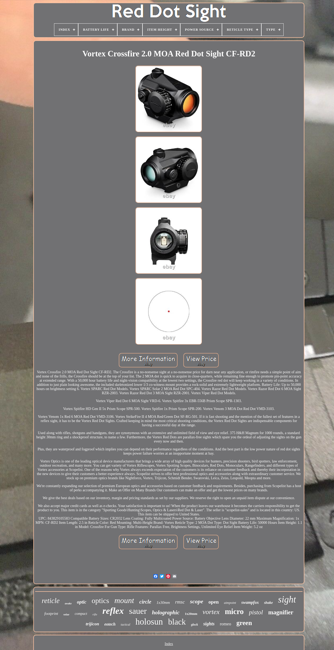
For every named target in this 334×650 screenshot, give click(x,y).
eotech (110, 624)
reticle (51, 601)
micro (234, 611)
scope (196, 601)
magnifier (280, 612)
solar (66, 614)
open (213, 602)
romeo (225, 623)
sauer (138, 611)
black (177, 621)
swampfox (250, 602)
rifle (94, 614)
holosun (149, 621)
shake (268, 603)
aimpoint (230, 603)
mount (124, 600)
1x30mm (163, 602)
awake (68, 603)
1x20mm (191, 614)
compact (81, 614)
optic (81, 602)
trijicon (92, 623)
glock (194, 624)
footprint (51, 613)
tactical (125, 624)
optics (100, 600)
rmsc (180, 602)
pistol (256, 612)
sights (209, 623)
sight (287, 599)
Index (169, 644)
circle (145, 602)
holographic (165, 612)
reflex (113, 611)
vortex (211, 612)
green (244, 622)
